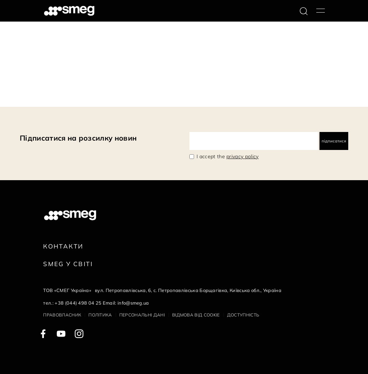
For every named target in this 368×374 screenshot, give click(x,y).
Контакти (63, 246)
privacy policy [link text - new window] (242, 156)
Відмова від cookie (196, 315)
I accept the (228, 156)
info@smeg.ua (133, 303)
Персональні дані (142, 315)
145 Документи (22, 95)
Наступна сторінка (111, 95)
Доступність (243, 315)
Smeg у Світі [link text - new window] (68, 264)
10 (81, 95)
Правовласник (62, 315)
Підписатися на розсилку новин (78, 137)
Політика (100, 315)
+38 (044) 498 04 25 (78, 303)
